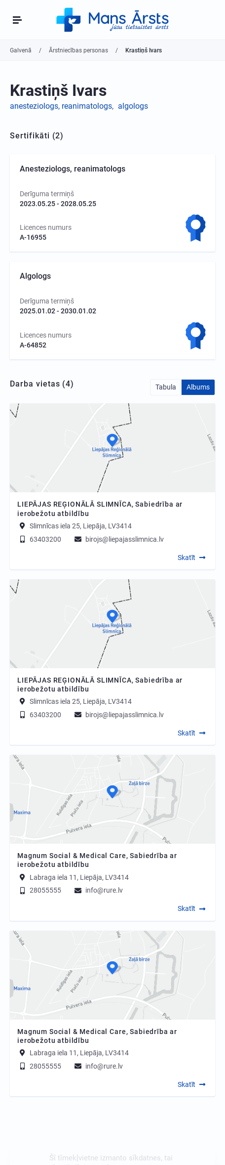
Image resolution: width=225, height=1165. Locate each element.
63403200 (39, 539)
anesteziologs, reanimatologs (61, 106)
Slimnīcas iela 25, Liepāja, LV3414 (81, 526)
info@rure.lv (98, 890)
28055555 (39, 890)
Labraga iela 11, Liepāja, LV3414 (79, 877)
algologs (133, 106)
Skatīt (186, 557)
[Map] (112, 447)
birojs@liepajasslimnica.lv (118, 539)
